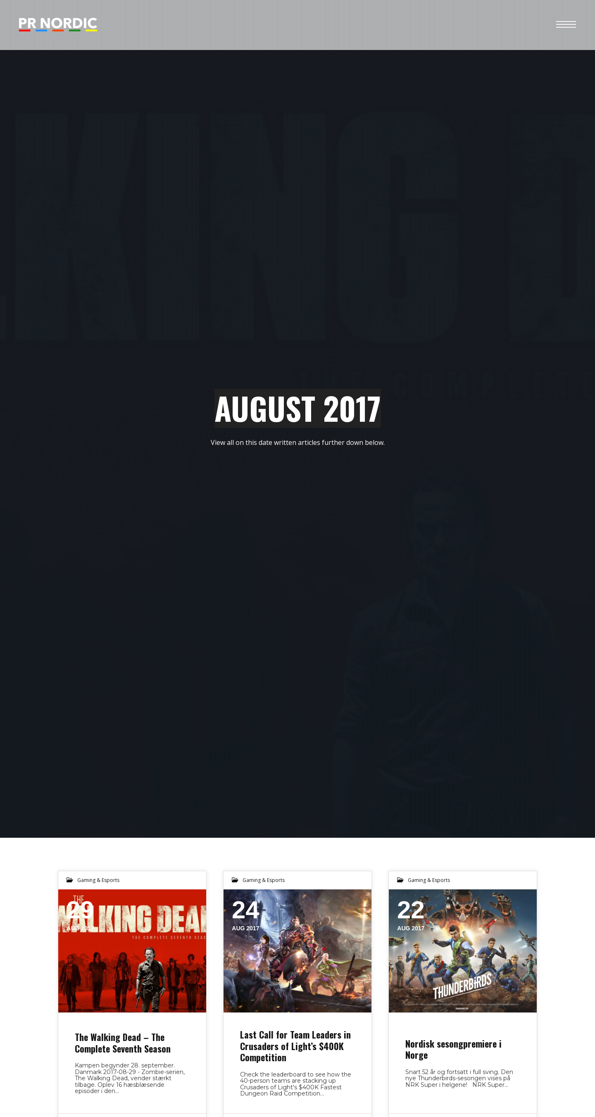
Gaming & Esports (98, 880)
